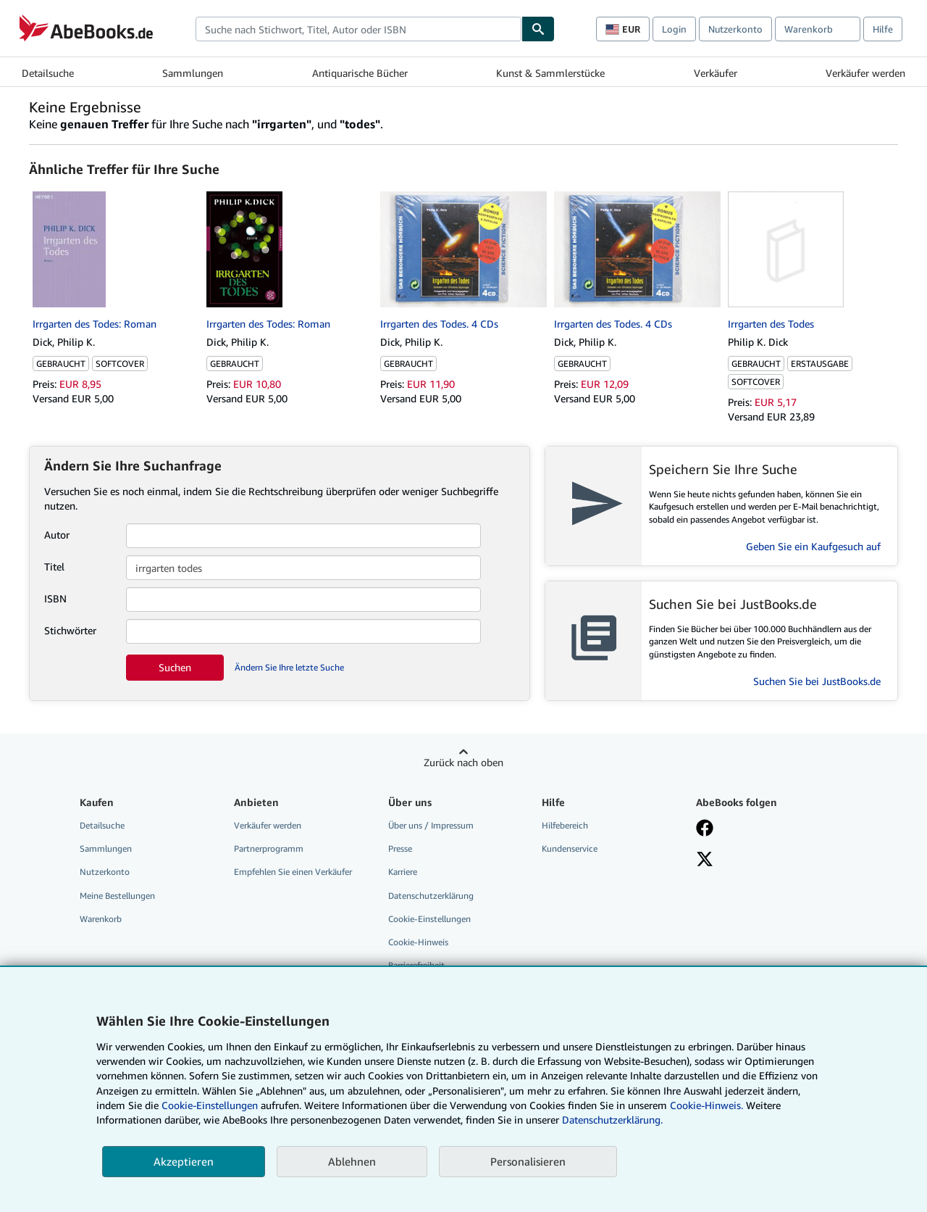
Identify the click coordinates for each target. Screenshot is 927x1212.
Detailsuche (48, 73)
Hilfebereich (565, 825)
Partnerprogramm (268, 848)
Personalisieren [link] (528, 1161)
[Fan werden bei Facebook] (704, 829)
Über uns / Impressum (431, 825)
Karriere (402, 871)
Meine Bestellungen (117, 895)
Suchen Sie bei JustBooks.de (817, 681)
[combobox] (358, 29)
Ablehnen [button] (352, 1161)
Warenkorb (101, 918)
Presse (400, 848)
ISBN (55, 598)
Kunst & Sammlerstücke (550, 73)
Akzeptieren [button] (184, 1161)
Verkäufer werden (865, 73)
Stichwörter (70, 630)
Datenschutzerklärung (431, 895)
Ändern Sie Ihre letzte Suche (289, 667)
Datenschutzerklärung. (612, 1119)
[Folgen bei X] (704, 860)
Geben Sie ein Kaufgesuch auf (813, 546)
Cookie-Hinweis (418, 942)
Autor (57, 534)
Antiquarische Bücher (360, 73)
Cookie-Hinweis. (706, 1105)
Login (674, 29)
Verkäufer (715, 73)
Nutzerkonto (735, 29)
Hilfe (883, 29)
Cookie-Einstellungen (210, 1105)
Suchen (175, 667)
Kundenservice (569, 848)
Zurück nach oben (463, 762)
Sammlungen (192, 73)
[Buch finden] (538, 29)
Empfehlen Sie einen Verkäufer (293, 871)
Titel (54, 566)
